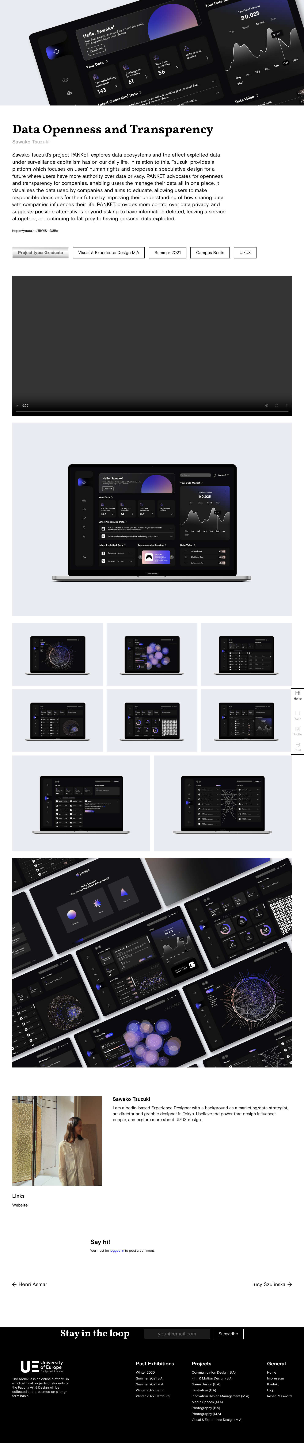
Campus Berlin (210, 252)
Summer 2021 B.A (149, 1378)
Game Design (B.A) (206, 1384)
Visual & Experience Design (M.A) (217, 1420)
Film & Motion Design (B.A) (212, 1378)
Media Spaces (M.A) (207, 1402)
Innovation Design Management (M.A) (220, 1396)
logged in (117, 1250)
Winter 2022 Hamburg (153, 1396)
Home (298, 695)
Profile (297, 731)
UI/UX (245, 252)
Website (20, 1205)
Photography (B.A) (206, 1408)
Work (297, 715)
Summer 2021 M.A (149, 1384)
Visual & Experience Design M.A (108, 252)
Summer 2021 (168, 252)
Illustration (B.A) (204, 1390)
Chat (297, 747)
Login (271, 1390)
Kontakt (273, 1384)
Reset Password (279, 1396)
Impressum (275, 1378)
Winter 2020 (145, 1372)
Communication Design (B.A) (214, 1372)
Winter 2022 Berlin (150, 1390)
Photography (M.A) (206, 1414)
